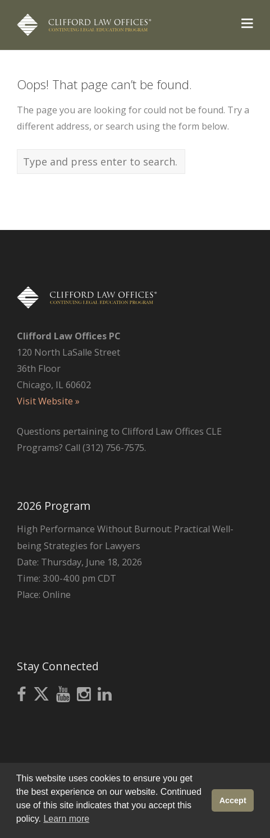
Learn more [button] (66, 818)
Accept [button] (232, 800)
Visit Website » (48, 401)
